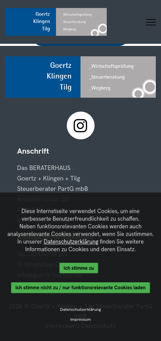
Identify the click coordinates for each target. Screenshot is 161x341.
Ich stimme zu (79, 268)
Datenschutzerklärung (70, 241)
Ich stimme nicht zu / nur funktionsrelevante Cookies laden (80, 288)
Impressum (80, 319)
